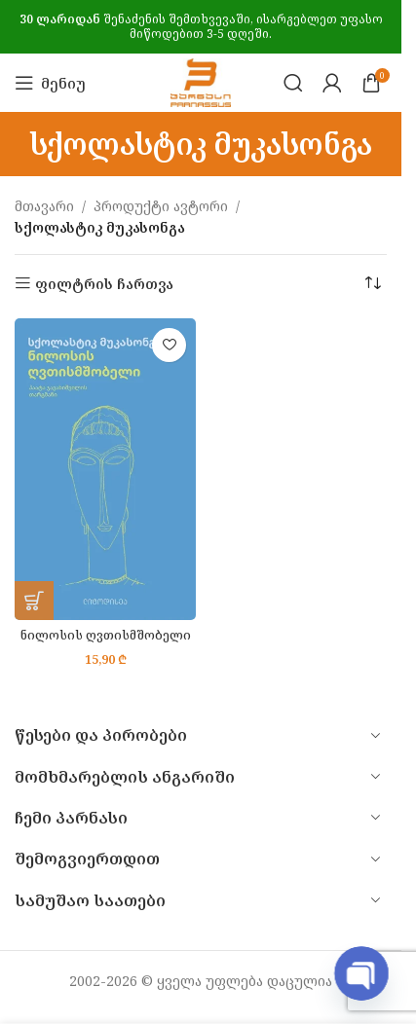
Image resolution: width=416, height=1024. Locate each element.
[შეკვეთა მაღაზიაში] (372, 284)
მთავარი (44, 206)
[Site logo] (200, 81)
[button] (34, 600)
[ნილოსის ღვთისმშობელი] (105, 469)
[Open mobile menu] (50, 82)
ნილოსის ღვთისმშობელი (105, 635)
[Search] (293, 82)
